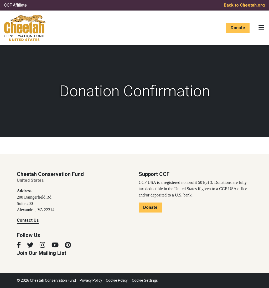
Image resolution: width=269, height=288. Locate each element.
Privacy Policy (91, 280)
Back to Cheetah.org (244, 5)
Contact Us (28, 220)
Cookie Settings (145, 280)
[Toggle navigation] (261, 27)
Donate (238, 27)
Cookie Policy (117, 280)
